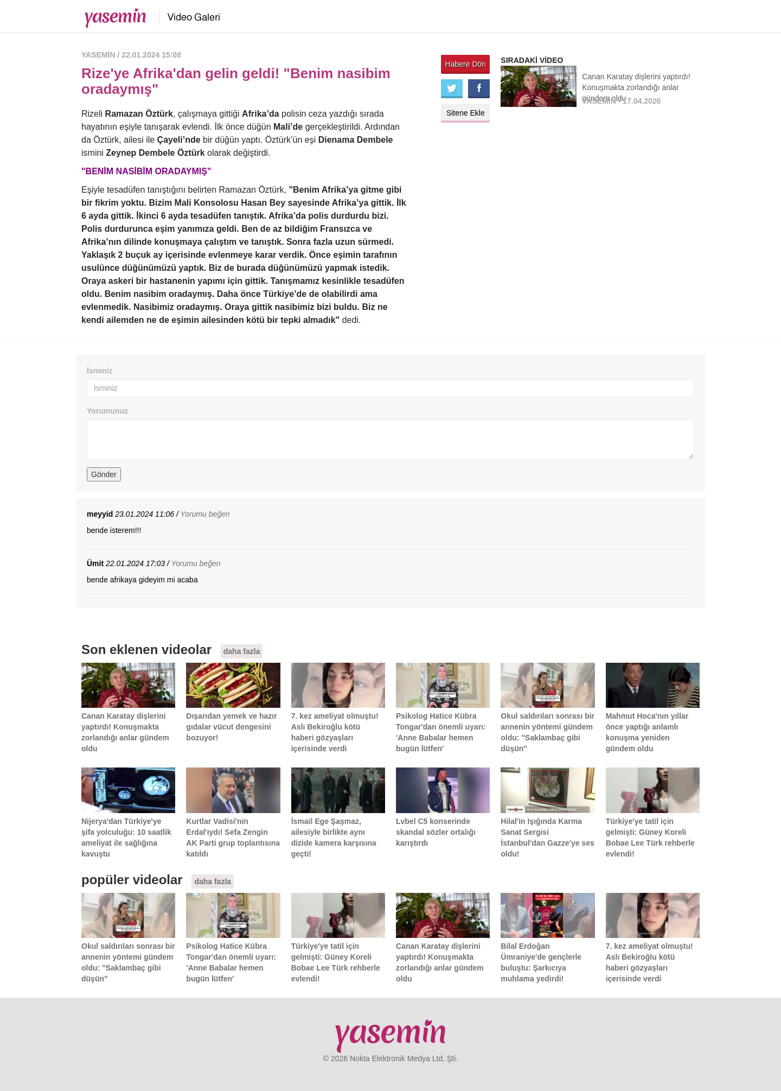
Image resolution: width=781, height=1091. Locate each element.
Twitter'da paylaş (452, 88)
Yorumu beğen (205, 514)
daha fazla (241, 651)
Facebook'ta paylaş (479, 88)
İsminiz (99, 370)
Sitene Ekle (465, 113)
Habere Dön (465, 64)
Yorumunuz (107, 411)
